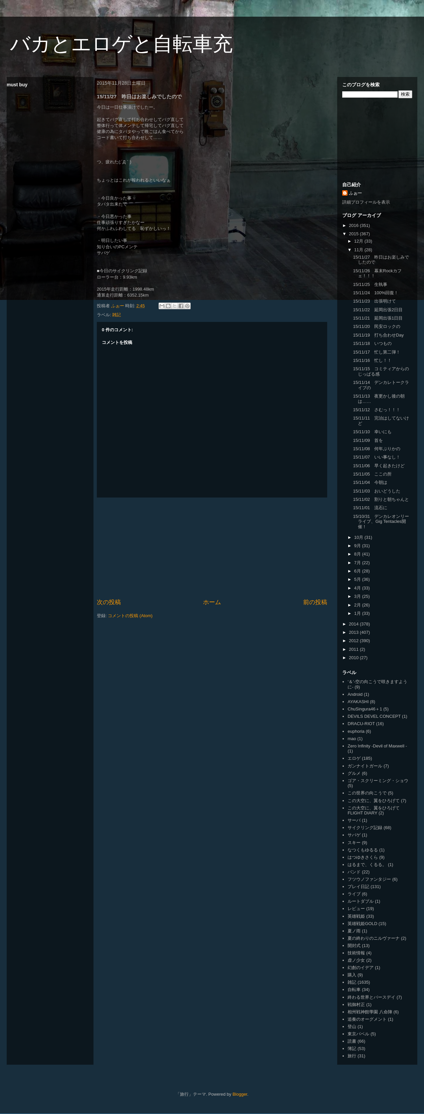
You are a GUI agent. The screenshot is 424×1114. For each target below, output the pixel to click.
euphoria (356, 731)
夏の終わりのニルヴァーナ (374, 938)
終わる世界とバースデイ (371, 997)
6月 (358, 570)
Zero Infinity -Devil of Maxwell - (377, 745)
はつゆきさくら (363, 857)
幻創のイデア (361, 967)
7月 (358, 562)
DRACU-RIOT (361, 723)
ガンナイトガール (365, 765)
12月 (359, 241)
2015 (354, 233)
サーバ (354, 820)
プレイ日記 (358, 886)
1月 (358, 613)
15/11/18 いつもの (372, 343)
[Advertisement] (212, 547)
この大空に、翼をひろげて (374, 800)
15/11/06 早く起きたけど (379, 465)
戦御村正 (356, 1004)
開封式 (354, 945)
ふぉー (355, 193)
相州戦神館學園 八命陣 (370, 1011)
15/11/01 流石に (370, 507)
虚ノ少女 (356, 960)
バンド (354, 871)
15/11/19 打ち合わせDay (378, 335)
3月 (358, 596)
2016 (354, 225)
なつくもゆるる (363, 849)
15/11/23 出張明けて (374, 301)
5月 (358, 579)
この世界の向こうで (367, 792)
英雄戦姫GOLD (362, 923)
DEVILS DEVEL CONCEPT (374, 716)
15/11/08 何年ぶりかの (376, 448)
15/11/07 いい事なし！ (376, 457)
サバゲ (354, 834)
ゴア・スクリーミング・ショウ (378, 780)
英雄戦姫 (356, 916)
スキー (354, 842)
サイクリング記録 (365, 827)
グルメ (354, 773)
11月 (359, 249)
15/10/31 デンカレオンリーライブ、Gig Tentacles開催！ (381, 521)
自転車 (354, 989)
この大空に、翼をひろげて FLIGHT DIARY (374, 810)
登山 (352, 1026)
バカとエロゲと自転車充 (121, 44)
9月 (358, 545)
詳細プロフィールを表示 (366, 202)
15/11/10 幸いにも (372, 431)
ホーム (212, 602)
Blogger (239, 1094)
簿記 (352, 1048)
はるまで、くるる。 (367, 864)
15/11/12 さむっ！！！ (376, 409)
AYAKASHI (358, 701)
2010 (354, 657)
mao (352, 738)
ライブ (354, 893)
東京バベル (358, 1033)
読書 (352, 1041)
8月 (358, 554)
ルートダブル (361, 901)
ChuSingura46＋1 (365, 708)
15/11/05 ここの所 (372, 474)
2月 (358, 604)
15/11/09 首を (368, 440)
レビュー (356, 908)
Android (355, 694)
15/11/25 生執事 (370, 284)
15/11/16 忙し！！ (372, 360)
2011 (354, 649)
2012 (354, 640)
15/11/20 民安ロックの (376, 326)
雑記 (116, 314)
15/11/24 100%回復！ (375, 292)
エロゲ (354, 758)
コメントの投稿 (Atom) (130, 615)
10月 (359, 537)
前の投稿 (315, 602)
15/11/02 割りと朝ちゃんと (381, 499)
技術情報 (356, 952)
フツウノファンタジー (369, 879)
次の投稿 (109, 602)
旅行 (352, 1055)
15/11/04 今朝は (370, 482)
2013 (354, 632)
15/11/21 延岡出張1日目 (378, 318)
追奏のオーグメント (367, 1019)
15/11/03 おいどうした (376, 491)
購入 (352, 974)
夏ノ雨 (354, 930)
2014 (354, 623)
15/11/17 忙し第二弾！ (376, 352)
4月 (358, 587)
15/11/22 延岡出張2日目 (378, 309)
